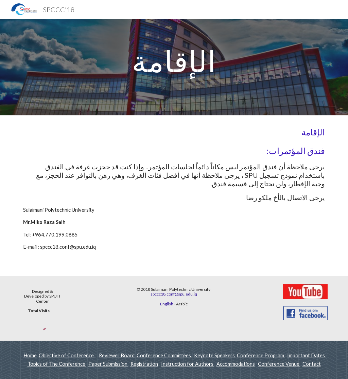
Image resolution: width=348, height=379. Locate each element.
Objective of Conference (67, 355)
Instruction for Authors (187, 364)
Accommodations (235, 364)
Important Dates (306, 355)
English (166, 303)
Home (30, 355)
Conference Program (261, 355)
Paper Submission (108, 364)
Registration (144, 364)
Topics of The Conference (57, 364)
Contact (311, 364)
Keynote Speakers (215, 355)
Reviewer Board (117, 355)
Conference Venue (279, 364)
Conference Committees (164, 355)
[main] (174, 67)
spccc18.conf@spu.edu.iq (174, 294)
